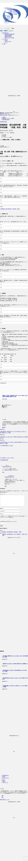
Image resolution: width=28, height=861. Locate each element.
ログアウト (10, 30)
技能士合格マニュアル (4, 777)
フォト (6, 42)
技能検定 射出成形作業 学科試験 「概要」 (12, 531)
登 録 (1, 30)
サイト (1, 513)
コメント (2, 494)
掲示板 (6, 40)
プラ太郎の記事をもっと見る (6, 445)
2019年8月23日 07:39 (9, 476)
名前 (1, 508)
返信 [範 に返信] (3, 472)
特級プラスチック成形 (9, 37)
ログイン (6, 30)
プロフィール (5, 760)
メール (2, 511)
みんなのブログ (8, 41)
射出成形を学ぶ (5, 32)
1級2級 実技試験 (8, 35)
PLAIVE (4, 759)
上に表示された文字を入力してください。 (9, 521)
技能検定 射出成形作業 (9, 34)
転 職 (3, 43)
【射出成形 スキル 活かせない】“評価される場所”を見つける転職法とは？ (15, 663)
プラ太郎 (10, 475)
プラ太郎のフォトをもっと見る (7, 457)
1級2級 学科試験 (8, 36)
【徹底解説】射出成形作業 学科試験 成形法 (10, 208)
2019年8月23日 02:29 (6, 466)
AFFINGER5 (2, 832)
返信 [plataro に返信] (6, 486)
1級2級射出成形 (4, 459)
